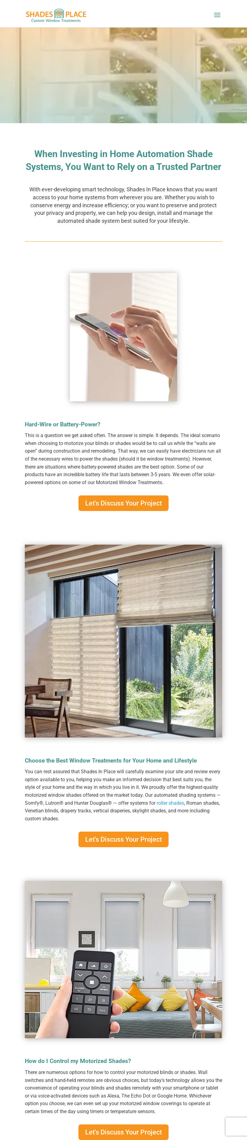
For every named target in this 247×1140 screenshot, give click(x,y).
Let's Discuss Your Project (123, 503)
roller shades (170, 803)
